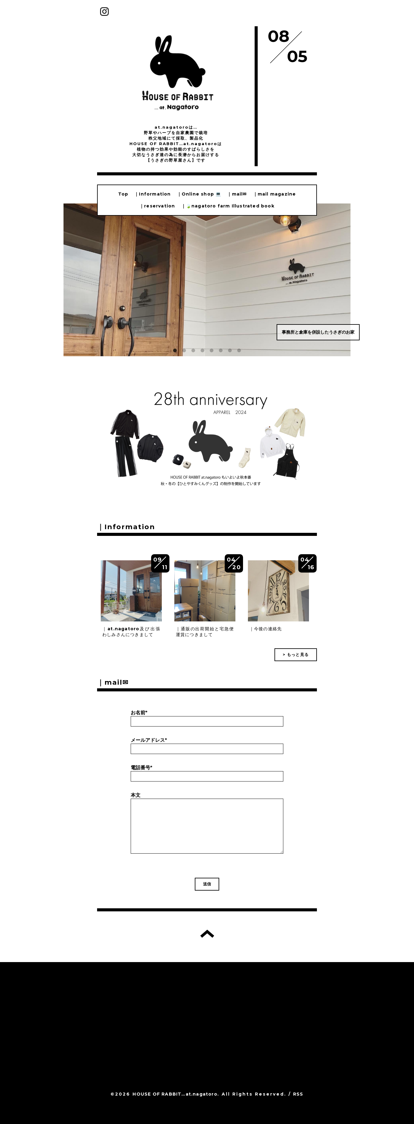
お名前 (139, 713)
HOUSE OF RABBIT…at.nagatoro (175, 1094)
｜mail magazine (274, 194)
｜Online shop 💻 (199, 194)
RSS (298, 1094)
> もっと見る (296, 654)
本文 (135, 795)
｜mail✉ (237, 194)
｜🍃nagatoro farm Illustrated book (227, 206)
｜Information (152, 194)
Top (123, 194)
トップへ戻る (207, 934)
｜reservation (157, 206)
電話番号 (141, 768)
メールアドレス (149, 740)
